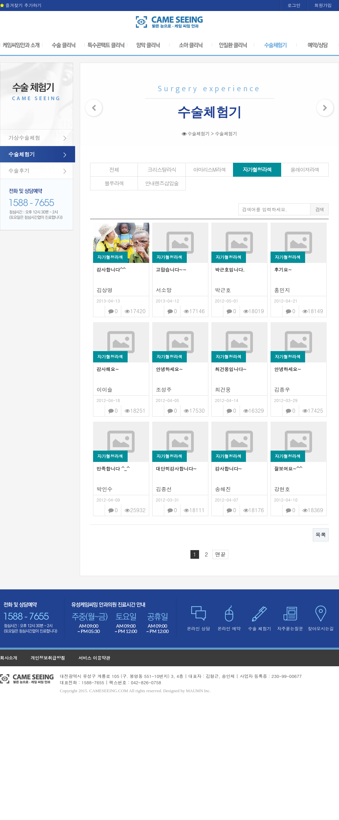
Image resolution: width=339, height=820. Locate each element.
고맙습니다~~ (171, 269)
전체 (114, 169)
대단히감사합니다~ (176, 468)
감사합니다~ (228, 468)
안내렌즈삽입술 (161, 183)
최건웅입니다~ (231, 369)
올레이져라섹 (304, 169)
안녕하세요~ (169, 369)
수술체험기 (21, 154)
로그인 (293, 5)
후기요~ (283, 269)
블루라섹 (114, 183)
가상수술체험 (24, 137)
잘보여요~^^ (288, 468)
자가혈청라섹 (257, 169)
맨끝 (220, 554)
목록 (320, 534)
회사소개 (8, 658)
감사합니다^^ (111, 269)
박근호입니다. (230, 269)
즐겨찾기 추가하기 (21, 5)
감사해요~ (108, 369)
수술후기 (19, 170)
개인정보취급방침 (48, 658)
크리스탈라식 (161, 169)
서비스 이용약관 (94, 658)
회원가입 (323, 5)
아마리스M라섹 (209, 169)
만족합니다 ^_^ (113, 468)
